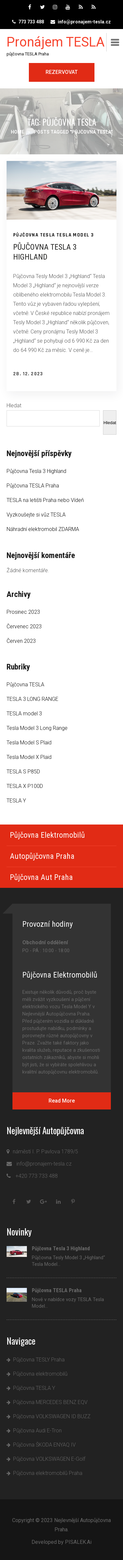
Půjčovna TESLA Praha (33, 486)
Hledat (14, 405)
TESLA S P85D (23, 771)
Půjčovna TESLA (34, 235)
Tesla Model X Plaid (29, 757)
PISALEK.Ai (78, 1542)
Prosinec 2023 (23, 612)
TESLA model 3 (75, 235)
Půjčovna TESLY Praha (39, 1360)
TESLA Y (16, 800)
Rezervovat (62, 72)
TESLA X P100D (25, 786)
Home (17, 132)
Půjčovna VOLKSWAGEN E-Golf (49, 1459)
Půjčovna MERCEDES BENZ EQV (50, 1402)
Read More (62, 1101)
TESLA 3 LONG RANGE (32, 699)
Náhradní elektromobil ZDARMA (43, 529)
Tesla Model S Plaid (29, 742)
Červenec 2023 (24, 626)
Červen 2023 (21, 641)
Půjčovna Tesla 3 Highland (36, 471)
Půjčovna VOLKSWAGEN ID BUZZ (52, 1416)
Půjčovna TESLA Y (34, 1388)
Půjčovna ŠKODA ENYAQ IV (44, 1445)
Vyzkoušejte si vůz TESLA (36, 515)
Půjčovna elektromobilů (40, 1374)
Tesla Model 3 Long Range (37, 728)
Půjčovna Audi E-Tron (37, 1430)
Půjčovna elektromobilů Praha (47, 1473)
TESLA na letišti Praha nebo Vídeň (45, 500)
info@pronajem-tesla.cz (84, 21)
